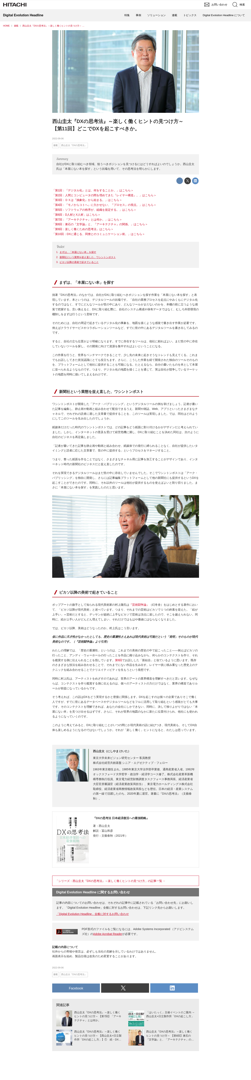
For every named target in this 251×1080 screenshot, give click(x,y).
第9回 (118, 660)
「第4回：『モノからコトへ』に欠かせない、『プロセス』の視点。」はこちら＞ (104, 204)
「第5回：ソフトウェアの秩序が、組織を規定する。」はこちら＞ (94, 209)
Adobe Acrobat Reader (107, 934)
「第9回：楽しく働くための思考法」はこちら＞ (83, 229)
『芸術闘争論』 (139, 604)
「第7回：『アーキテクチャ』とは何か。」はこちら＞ (87, 219)
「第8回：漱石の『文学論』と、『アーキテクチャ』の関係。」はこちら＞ (100, 224)
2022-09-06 (58, 138)
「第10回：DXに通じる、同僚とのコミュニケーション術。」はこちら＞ (98, 234)
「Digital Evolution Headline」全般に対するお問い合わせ (92, 914)
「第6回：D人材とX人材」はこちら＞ (76, 214)
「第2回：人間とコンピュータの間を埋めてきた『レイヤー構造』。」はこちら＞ (104, 195)
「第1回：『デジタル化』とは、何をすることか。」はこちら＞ (93, 190)
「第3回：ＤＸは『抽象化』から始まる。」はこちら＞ (87, 200)
